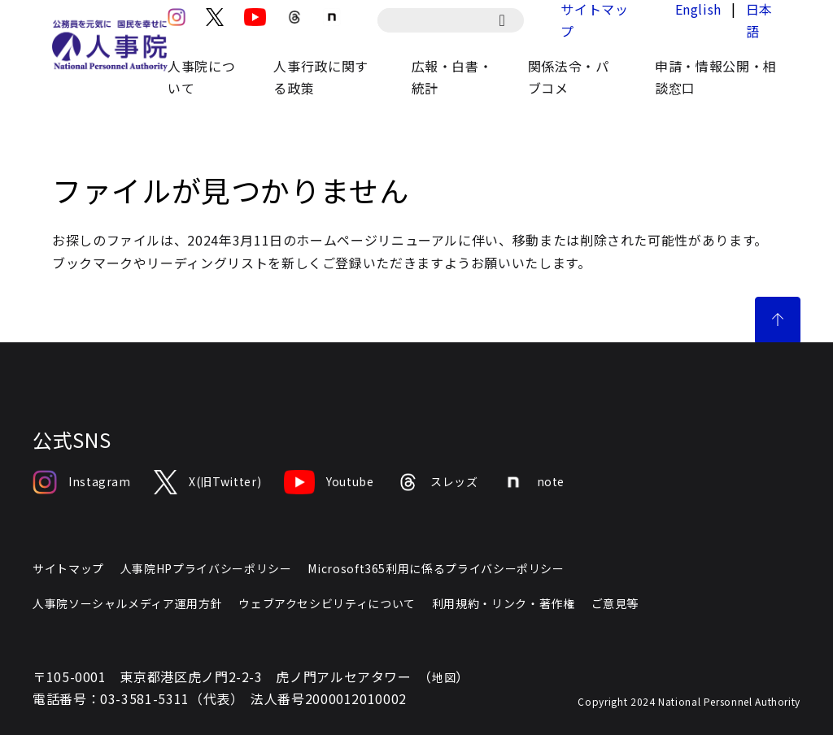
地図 (444, 677)
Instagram (82, 482)
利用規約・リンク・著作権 (503, 603)
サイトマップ (68, 568)
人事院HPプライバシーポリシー (206, 568)
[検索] (509, 20)
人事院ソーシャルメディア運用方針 (127, 603)
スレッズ (437, 482)
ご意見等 (615, 603)
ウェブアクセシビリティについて (327, 603)
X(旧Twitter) (207, 482)
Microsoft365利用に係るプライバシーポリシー (435, 568)
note (533, 482)
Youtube (328, 482)
